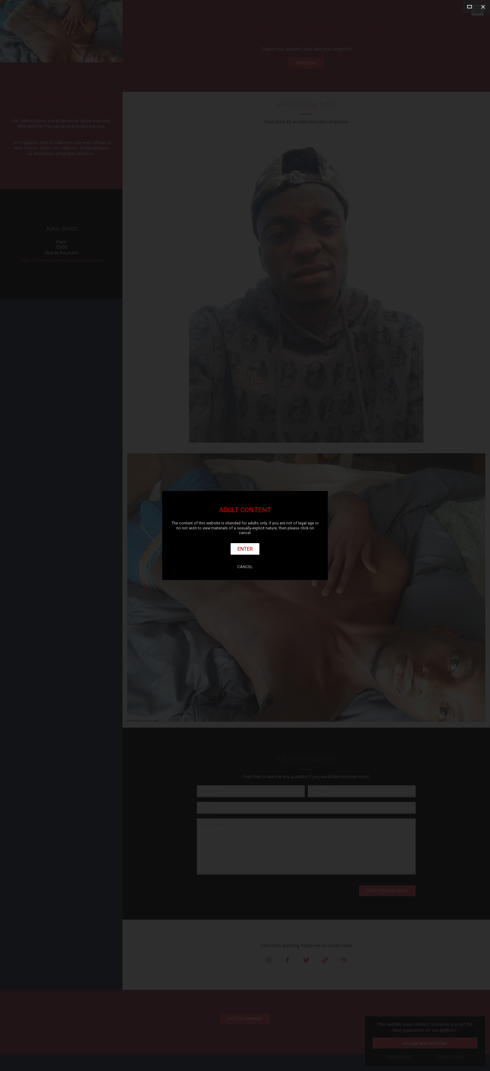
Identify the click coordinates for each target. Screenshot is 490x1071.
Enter (245, 549)
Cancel (245, 566)
